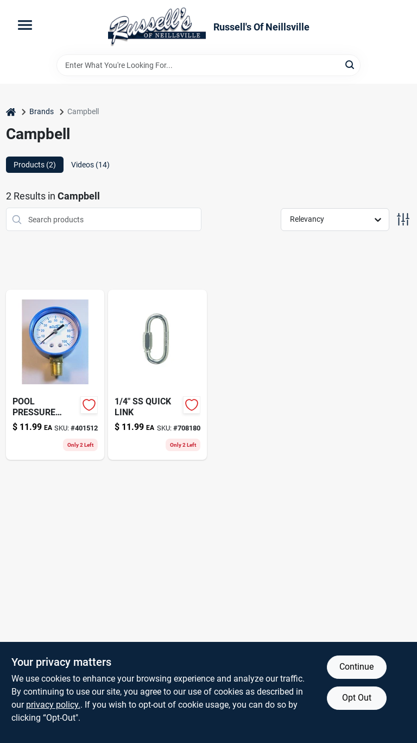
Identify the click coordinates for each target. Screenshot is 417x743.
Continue (356, 666)
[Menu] (25, 25)
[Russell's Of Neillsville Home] (157, 27)
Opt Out (356, 697)
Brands (41, 111)
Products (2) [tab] (35, 164)
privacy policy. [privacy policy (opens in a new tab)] (53, 705)
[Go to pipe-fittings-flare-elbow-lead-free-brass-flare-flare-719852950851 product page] (157, 375)
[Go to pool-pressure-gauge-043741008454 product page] (55, 375)
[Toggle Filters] (403, 219)
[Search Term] (208, 65)
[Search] (350, 64)
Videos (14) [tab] (90, 164)
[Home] (11, 111)
